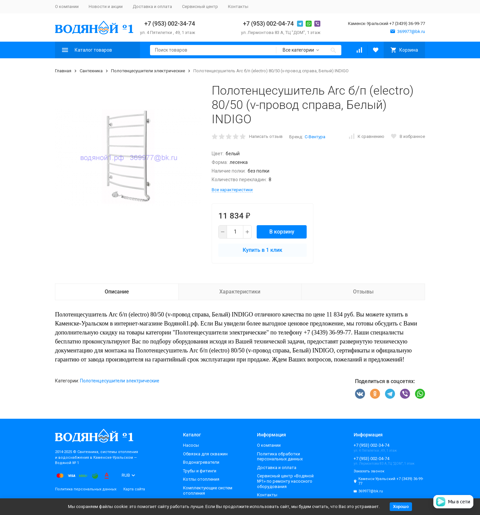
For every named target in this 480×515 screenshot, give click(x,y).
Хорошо (401, 506)
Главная (63, 70)
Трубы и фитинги (199, 470)
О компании (67, 6)
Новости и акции (106, 6)
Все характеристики (232, 189)
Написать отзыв (266, 136)
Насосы (191, 445)
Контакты (238, 6)
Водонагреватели (201, 462)
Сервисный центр (200, 6)
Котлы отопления (201, 479)
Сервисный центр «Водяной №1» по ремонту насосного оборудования (285, 481)
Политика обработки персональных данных (280, 456)
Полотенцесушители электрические (148, 70)
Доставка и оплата (152, 6)
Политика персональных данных (85, 489)
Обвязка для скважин (205, 453)
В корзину (281, 232)
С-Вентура (315, 136)
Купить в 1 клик (262, 250)
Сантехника (91, 70)
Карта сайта (134, 489)
